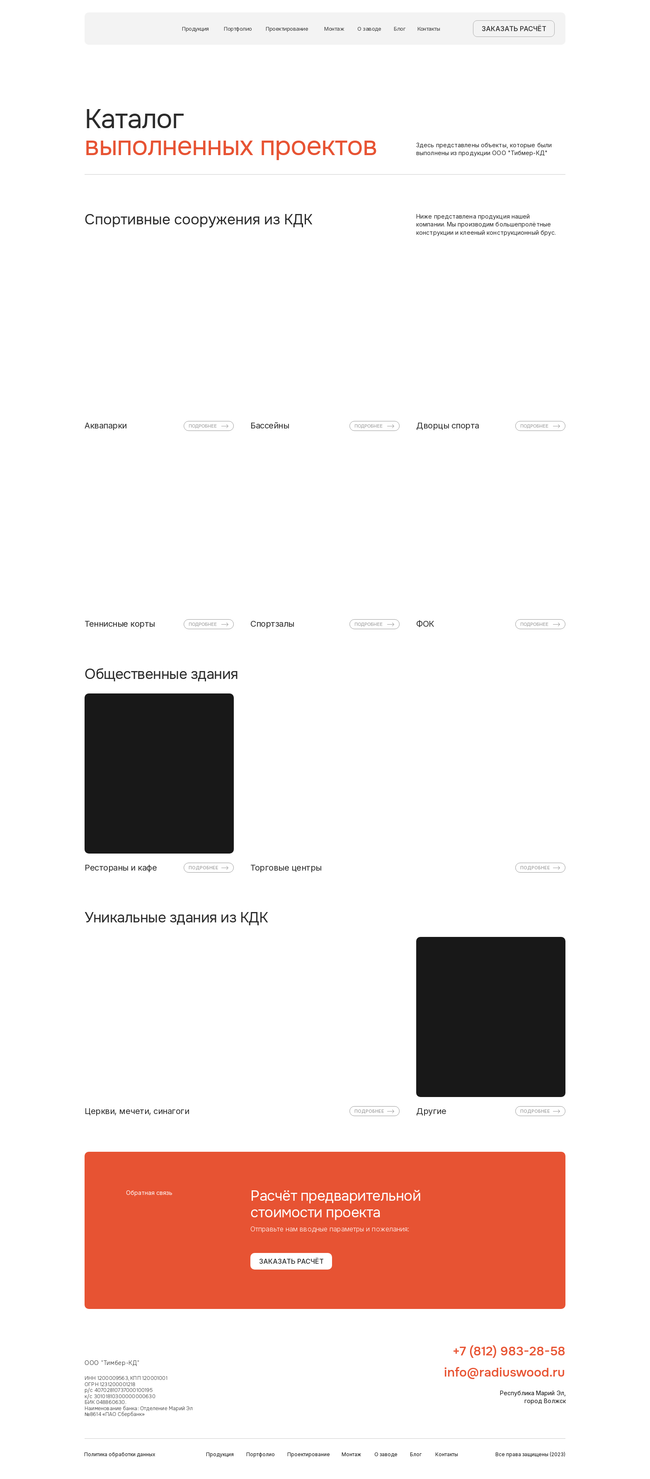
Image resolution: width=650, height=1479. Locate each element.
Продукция (195, 28)
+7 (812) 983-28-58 (509, 1351)
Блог (399, 28)
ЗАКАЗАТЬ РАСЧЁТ (514, 28)
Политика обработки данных (119, 1454)
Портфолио (238, 28)
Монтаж (334, 28)
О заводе (369, 28)
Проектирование (287, 28)
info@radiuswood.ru (504, 1372)
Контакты (428, 28)
